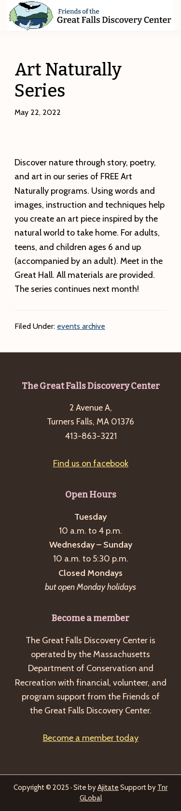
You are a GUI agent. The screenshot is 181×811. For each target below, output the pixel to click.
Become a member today (91, 738)
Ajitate (108, 787)
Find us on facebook (90, 463)
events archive (81, 326)
